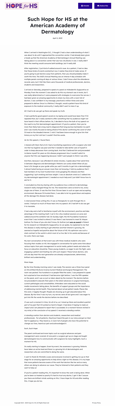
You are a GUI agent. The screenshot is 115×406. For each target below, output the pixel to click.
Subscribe (102, 6)
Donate (85, 6)
